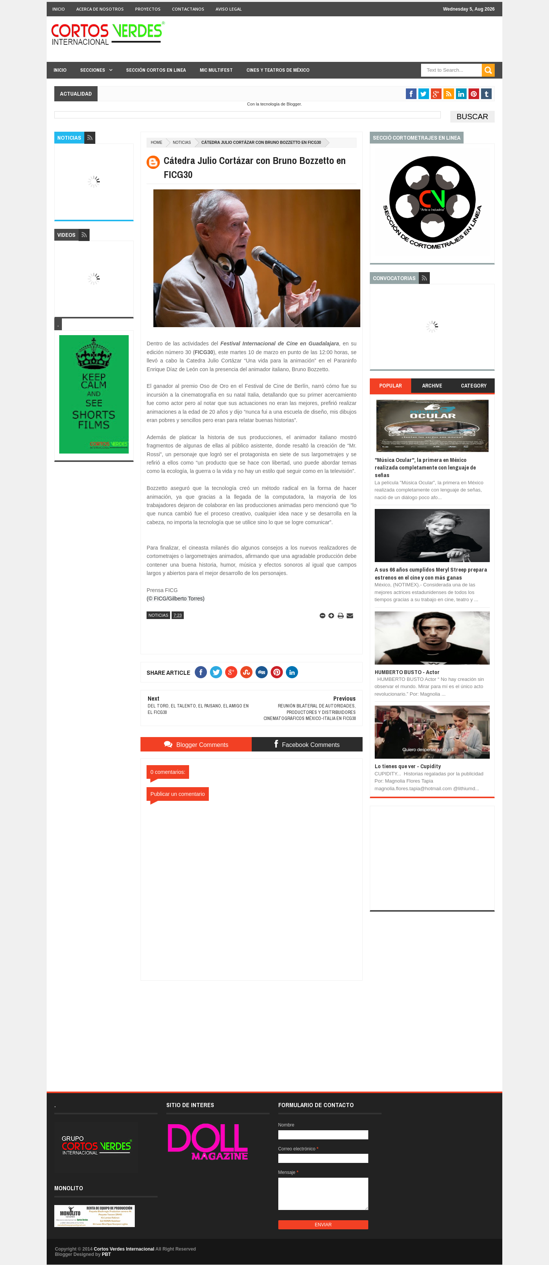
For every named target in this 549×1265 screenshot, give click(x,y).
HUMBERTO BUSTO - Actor (407, 672)
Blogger (294, 104)
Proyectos (148, 9)
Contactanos (188, 9)
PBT (106, 1254)
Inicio (58, 9)
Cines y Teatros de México (277, 70)
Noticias (182, 142)
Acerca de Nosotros (100, 9)
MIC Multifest (216, 70)
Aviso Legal (229, 9)
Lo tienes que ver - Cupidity (408, 766)
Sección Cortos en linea (156, 70)
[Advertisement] (252, 1028)
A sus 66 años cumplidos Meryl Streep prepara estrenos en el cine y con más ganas (431, 573)
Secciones (92, 70)
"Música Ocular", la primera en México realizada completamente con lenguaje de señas (425, 467)
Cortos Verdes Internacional (124, 1249)
